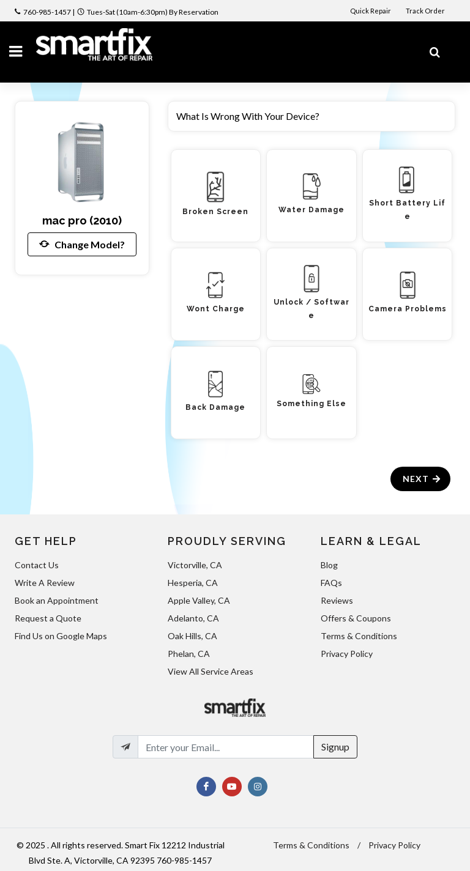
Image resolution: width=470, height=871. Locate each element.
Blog (329, 565)
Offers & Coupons (356, 618)
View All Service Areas (210, 671)
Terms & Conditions (359, 636)
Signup (335, 746)
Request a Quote (48, 618)
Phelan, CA (189, 653)
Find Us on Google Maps (61, 636)
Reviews (337, 600)
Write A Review (45, 582)
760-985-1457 (47, 12)
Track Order (426, 11)
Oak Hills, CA (192, 636)
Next (422, 478)
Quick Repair (370, 11)
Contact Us (37, 565)
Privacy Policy (347, 653)
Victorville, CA (195, 565)
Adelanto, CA (193, 618)
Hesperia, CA (193, 582)
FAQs (331, 582)
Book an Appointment (57, 600)
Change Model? (82, 244)
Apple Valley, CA (199, 600)
